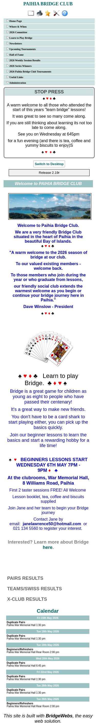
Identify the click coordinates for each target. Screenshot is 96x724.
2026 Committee (16, 32)
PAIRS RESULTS (25, 578)
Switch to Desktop (49, 164)
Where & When (16, 26)
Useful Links (14, 77)
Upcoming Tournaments (21, 49)
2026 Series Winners (18, 65)
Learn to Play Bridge (19, 37)
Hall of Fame (15, 54)
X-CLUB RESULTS (27, 599)
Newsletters (14, 43)
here (47, 547)
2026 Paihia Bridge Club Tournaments (28, 71)
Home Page (14, 20)
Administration (16, 82)
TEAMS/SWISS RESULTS (34, 588)
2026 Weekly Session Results (23, 60)
